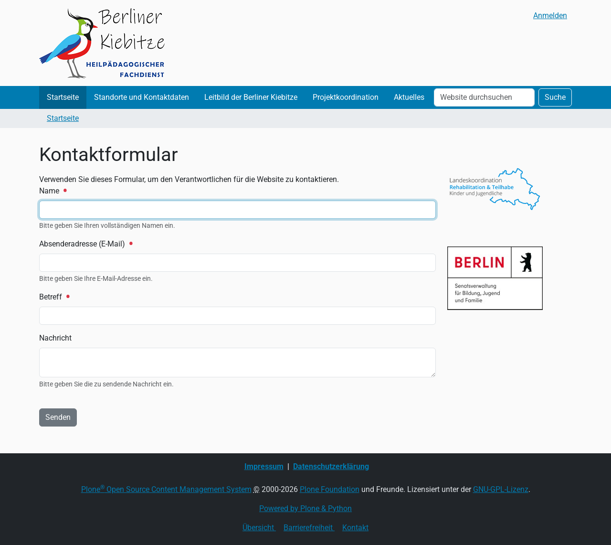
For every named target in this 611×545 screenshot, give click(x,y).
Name (52, 190)
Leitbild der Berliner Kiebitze (250, 97)
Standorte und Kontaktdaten (141, 97)
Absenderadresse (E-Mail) (85, 243)
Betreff (54, 296)
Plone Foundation (329, 489)
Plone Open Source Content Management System (166, 489)
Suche (555, 97)
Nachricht (55, 337)
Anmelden (550, 15)
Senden (58, 417)
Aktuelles (409, 97)
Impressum (264, 466)
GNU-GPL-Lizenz (500, 489)
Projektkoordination (346, 97)
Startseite (63, 97)
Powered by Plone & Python (305, 508)
